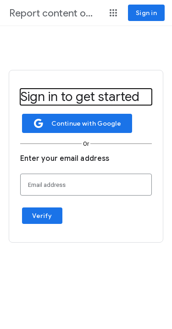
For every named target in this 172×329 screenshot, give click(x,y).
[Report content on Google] (53, 14)
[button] (113, 13)
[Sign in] (146, 13)
